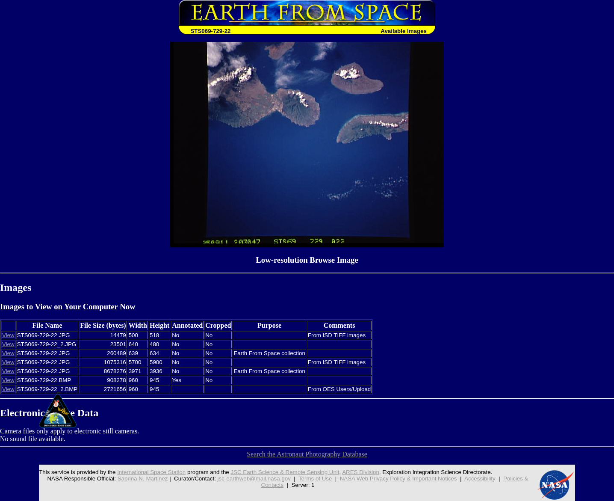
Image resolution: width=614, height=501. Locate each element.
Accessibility (480, 478)
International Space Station (151, 472)
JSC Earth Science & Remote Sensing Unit (284, 472)
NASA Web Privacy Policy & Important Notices (398, 478)
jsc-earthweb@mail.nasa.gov (254, 478)
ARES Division (360, 472)
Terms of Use (315, 478)
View (8, 335)
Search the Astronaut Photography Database (307, 454)
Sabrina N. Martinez (143, 478)
